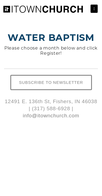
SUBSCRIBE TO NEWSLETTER (51, 82)
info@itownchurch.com (51, 115)
